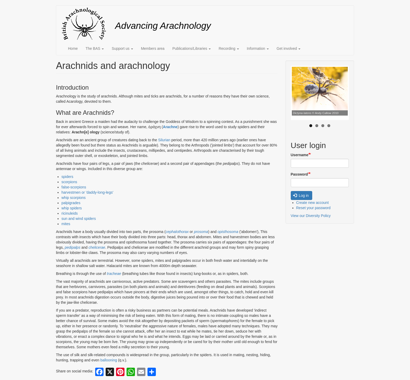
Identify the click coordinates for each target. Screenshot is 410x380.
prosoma (201, 232)
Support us (122, 48)
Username (300, 155)
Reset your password (313, 208)
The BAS (95, 48)
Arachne (170, 127)
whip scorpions (73, 198)
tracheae (114, 274)
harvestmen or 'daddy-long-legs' (87, 192)
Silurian (164, 140)
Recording (229, 48)
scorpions (69, 182)
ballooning (108, 360)
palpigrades (70, 203)
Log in (301, 195)
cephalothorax (177, 232)
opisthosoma (228, 232)
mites (65, 224)
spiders (67, 177)
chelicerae (97, 247)
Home (73, 48)
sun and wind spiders (78, 218)
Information (258, 48)
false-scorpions (73, 187)
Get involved (289, 48)
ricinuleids (69, 213)
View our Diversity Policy (311, 216)
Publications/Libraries (191, 48)
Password (299, 174)
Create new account (312, 202)
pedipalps (72, 247)
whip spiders (71, 208)
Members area (152, 48)
